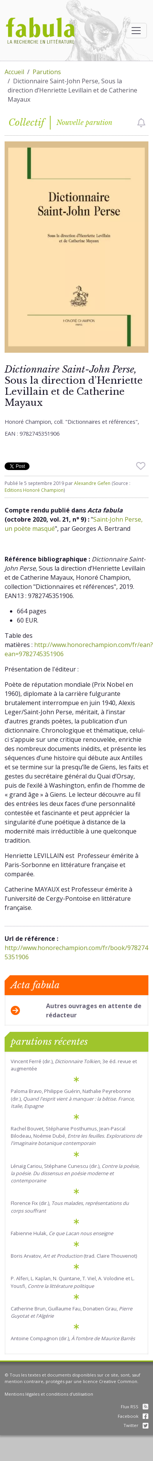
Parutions (47, 72)
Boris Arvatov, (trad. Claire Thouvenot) (74, 1255)
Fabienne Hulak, (62, 1233)
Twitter (135, 1425)
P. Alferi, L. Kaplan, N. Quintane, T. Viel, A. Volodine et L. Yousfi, (73, 1282)
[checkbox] (141, 122)
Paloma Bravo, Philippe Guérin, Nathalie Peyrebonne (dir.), (73, 1098)
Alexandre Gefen (92, 483)
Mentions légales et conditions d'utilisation (49, 1394)
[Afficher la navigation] (136, 30)
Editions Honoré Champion (34, 490)
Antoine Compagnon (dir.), (73, 1338)
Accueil (14, 72)
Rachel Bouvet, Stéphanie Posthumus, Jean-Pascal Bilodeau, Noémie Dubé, (76, 1135)
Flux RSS (134, 1406)
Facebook (133, 1416)
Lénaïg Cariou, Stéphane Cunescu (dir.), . (75, 1173)
